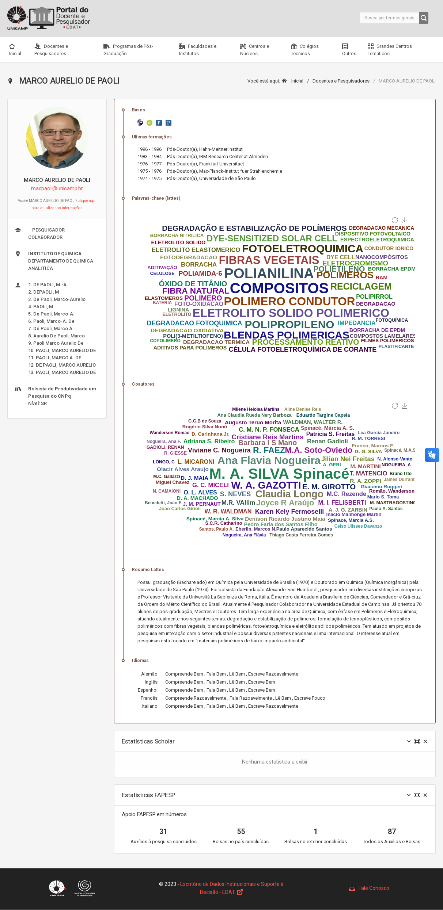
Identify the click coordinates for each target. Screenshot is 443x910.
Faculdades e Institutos (197, 49)
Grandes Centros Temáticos (390, 49)
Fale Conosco (369, 888)
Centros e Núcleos (254, 49)
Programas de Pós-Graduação (128, 49)
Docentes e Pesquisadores (51, 49)
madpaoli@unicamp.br (57, 188)
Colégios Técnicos (305, 49)
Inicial (15, 49)
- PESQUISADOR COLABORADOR (40, 233)
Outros (349, 49)
